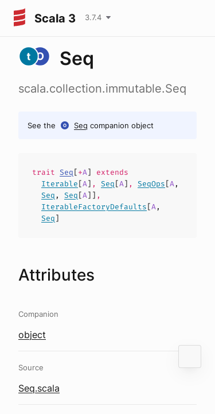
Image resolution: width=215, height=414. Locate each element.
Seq (81, 125)
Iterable (59, 184)
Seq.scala (39, 388)
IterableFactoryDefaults (94, 207)
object (32, 334)
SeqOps (151, 184)
